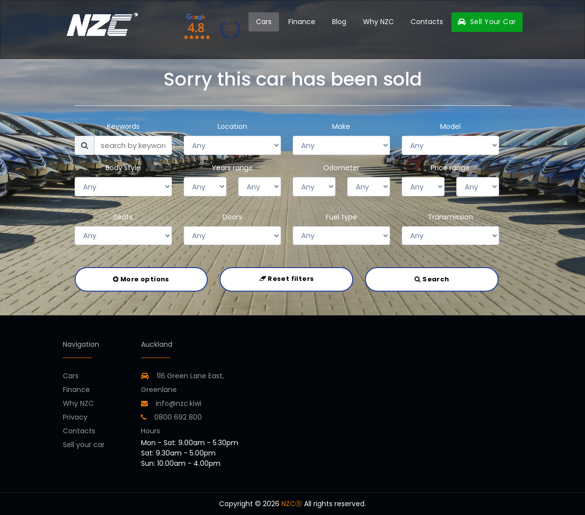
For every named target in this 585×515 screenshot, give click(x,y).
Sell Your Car (487, 22)
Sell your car (84, 445)
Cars (264, 22)
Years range (232, 168)
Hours (150, 431)
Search (432, 279)
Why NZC (378, 22)
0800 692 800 (171, 417)
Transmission (450, 217)
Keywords (123, 126)
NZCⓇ (291, 504)
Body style (123, 168)
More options (141, 279)
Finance (301, 22)
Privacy (75, 417)
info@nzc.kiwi (171, 403)
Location (232, 126)
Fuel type (341, 217)
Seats (123, 217)
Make (341, 126)
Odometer (341, 168)
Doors (232, 217)
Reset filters (286, 278)
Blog (339, 22)
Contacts (427, 22)
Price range (450, 168)
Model (450, 126)
